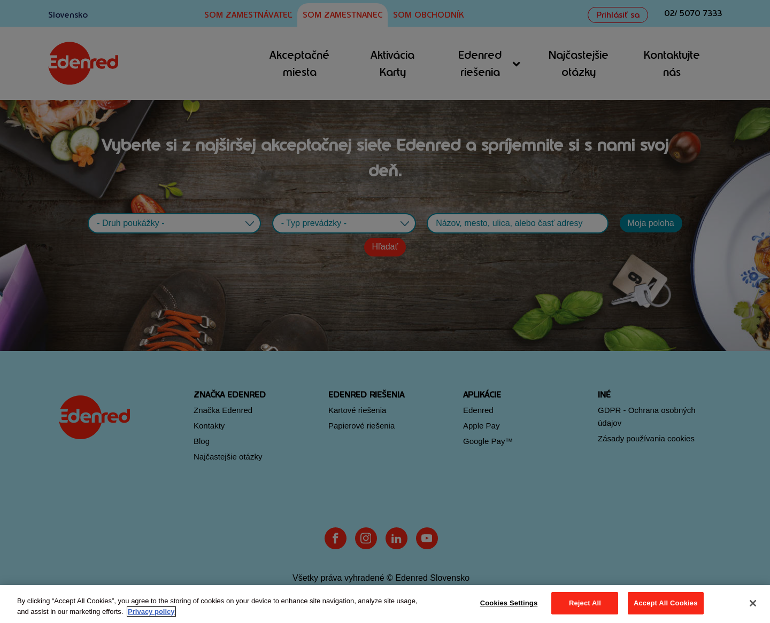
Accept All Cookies (666, 603)
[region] (385, 604)
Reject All (585, 603)
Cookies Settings (509, 603)
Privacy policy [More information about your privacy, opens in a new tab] (151, 612)
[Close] (753, 603)
